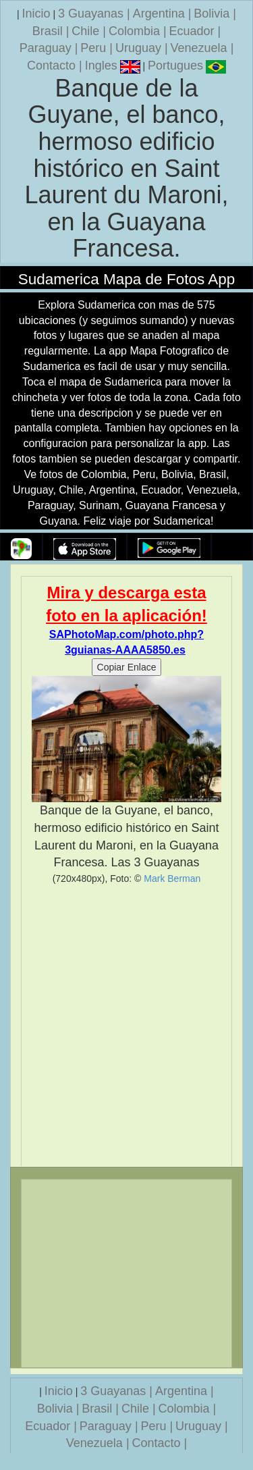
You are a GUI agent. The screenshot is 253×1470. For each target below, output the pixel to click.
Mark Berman (172, 878)
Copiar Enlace (127, 667)
